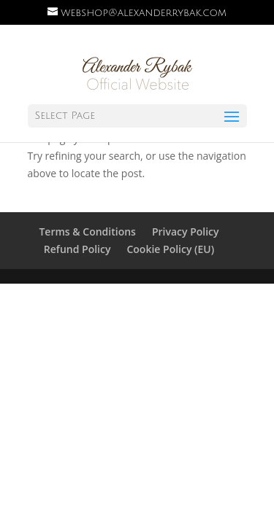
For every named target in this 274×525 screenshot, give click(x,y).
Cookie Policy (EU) (170, 249)
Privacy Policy (185, 231)
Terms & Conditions (87, 231)
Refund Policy (77, 249)
